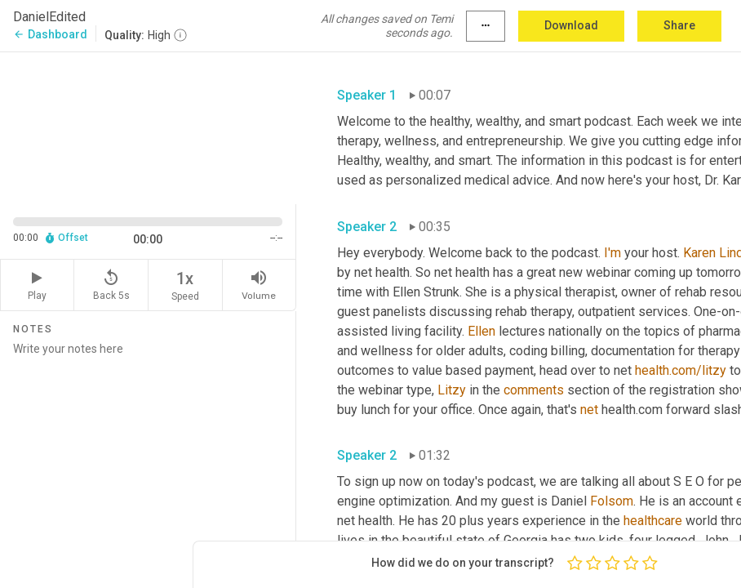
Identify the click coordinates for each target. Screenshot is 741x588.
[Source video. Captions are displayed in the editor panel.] (148, 126)
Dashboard (50, 34)
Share (679, 25)
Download (571, 25)
